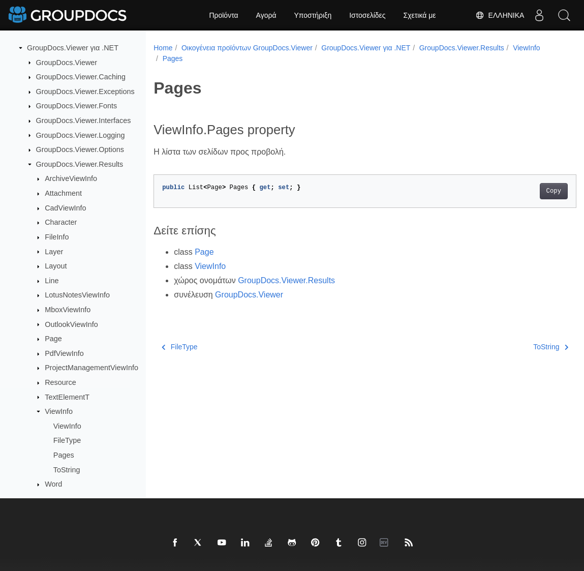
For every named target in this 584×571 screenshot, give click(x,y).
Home (162, 48)
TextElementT (67, 397)
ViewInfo (59, 411)
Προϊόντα (223, 15)
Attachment (63, 193)
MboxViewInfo (67, 310)
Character (61, 222)
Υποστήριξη (313, 15)
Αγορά (266, 15)
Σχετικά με (420, 15)
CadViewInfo (65, 208)
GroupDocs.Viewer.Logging (80, 135)
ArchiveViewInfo (71, 178)
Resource (60, 382)
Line (51, 281)
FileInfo (57, 237)
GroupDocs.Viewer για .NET (72, 48)
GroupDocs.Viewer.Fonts (76, 106)
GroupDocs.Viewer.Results (80, 164)
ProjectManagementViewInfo (91, 368)
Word (53, 484)
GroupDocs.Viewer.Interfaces (83, 120)
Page (53, 339)
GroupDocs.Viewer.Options (80, 149)
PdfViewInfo (64, 353)
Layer (54, 252)
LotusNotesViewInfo (77, 295)
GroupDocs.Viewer (67, 62)
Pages (63, 455)
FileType (67, 440)
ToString (66, 470)
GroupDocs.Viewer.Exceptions (85, 91)
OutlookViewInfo (71, 324)
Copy (524, 191)
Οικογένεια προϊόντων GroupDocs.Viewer (247, 48)
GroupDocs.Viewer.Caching (81, 77)
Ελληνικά (498, 15)
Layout (56, 266)
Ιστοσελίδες (367, 15)
